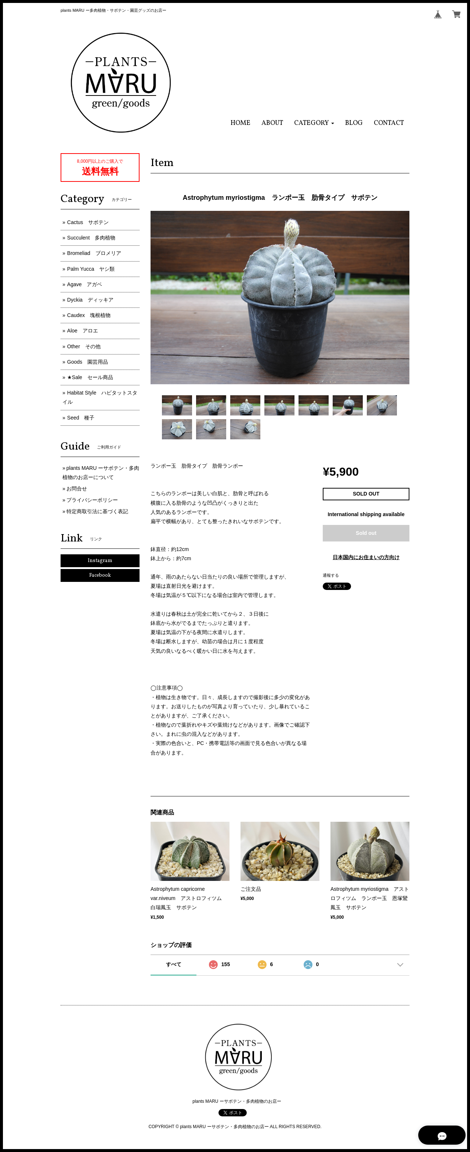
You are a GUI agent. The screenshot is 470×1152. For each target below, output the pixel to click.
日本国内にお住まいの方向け (366, 557)
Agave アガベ (84, 284)
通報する (331, 575)
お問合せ (76, 489)
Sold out (366, 533)
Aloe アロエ (82, 331)
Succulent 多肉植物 (91, 238)
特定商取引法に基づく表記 (97, 511)
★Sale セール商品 (90, 377)
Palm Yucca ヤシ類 (91, 269)
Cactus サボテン (88, 222)
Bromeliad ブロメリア (94, 253)
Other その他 (84, 346)
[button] (314, 123)
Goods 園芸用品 (87, 362)
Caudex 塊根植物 (89, 315)
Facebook (100, 575)
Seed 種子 (81, 418)
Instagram (100, 560)
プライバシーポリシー (92, 500)
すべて (173, 964)
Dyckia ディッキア (90, 300)
